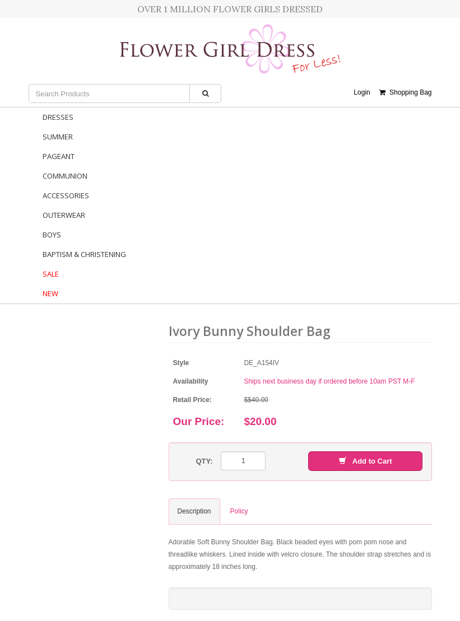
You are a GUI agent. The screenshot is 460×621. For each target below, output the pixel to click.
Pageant (59, 156)
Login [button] (362, 92)
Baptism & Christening (84, 254)
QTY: (204, 461)
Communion (65, 176)
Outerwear (64, 215)
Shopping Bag (405, 92)
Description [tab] (194, 511)
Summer (58, 137)
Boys (52, 235)
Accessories (66, 195)
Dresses (58, 117)
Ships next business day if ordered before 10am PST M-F (329, 381)
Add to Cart (365, 461)
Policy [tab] (239, 511)
